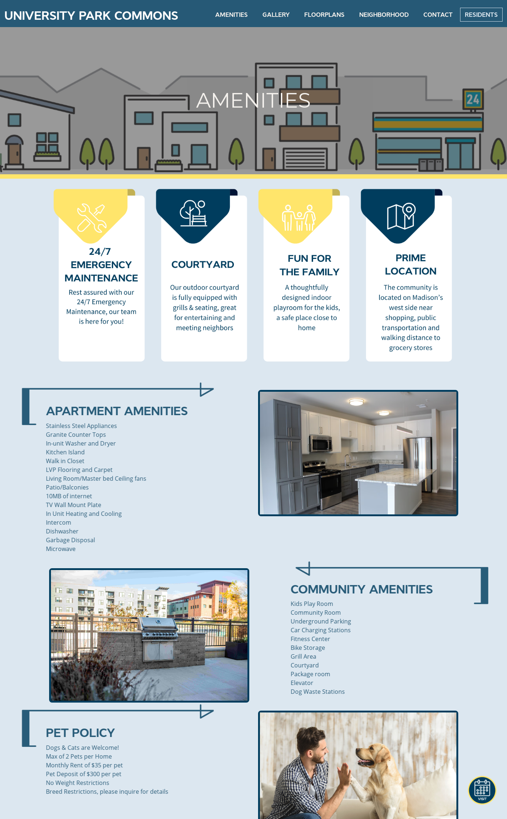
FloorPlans (324, 15)
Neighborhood (384, 15)
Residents (481, 15)
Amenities (231, 15)
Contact (438, 15)
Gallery (276, 15)
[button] (482, 790)
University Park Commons (91, 16)
